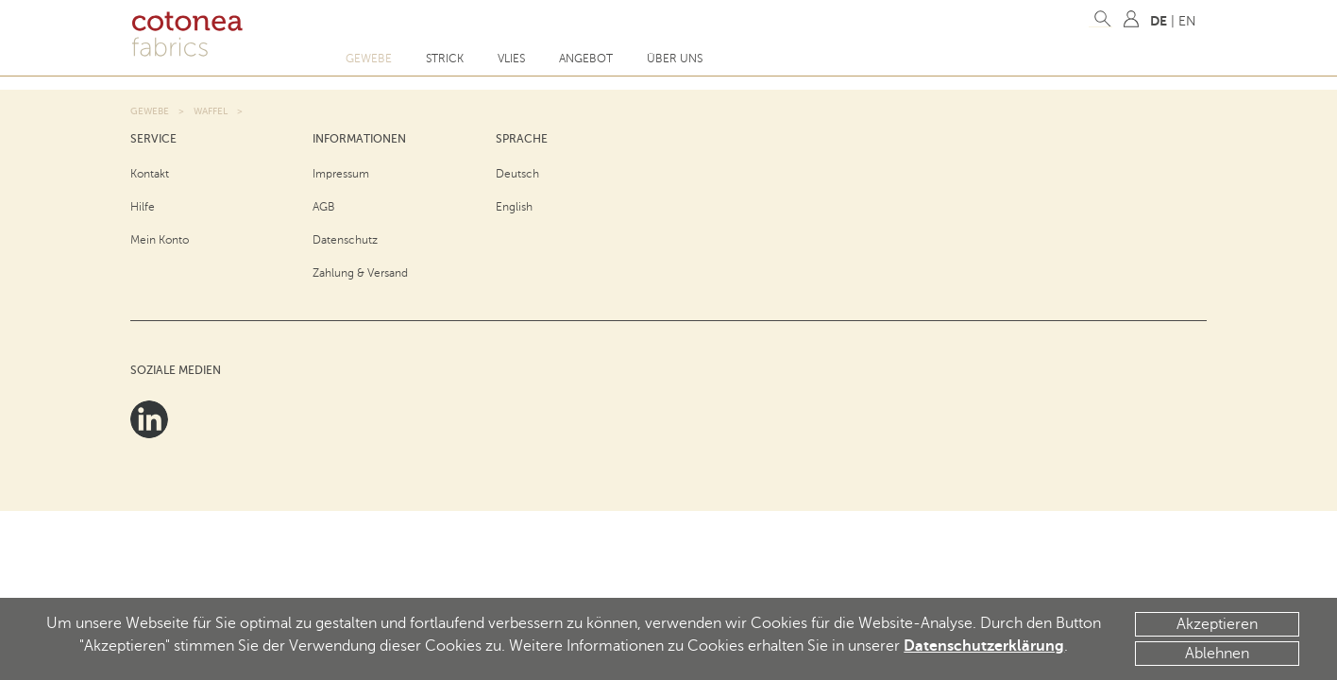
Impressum (341, 173)
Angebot (586, 58)
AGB (324, 206)
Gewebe (369, 58)
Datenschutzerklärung (984, 646)
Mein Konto (159, 239)
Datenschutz (345, 239)
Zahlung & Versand (360, 273)
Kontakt (149, 173)
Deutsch (517, 173)
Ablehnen (1217, 653)
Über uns (674, 58)
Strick (445, 58)
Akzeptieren (1217, 624)
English (514, 206)
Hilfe (142, 206)
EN (1187, 21)
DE (1158, 20)
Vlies (511, 58)
